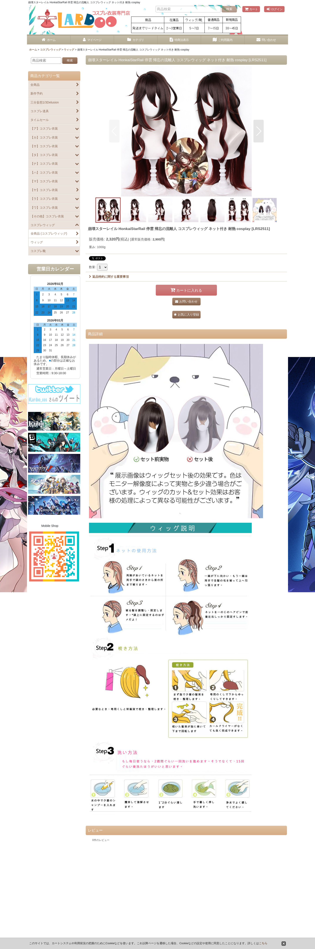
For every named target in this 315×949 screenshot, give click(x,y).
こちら (263, 943)
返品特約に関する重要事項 (109, 276)
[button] (114, 131)
